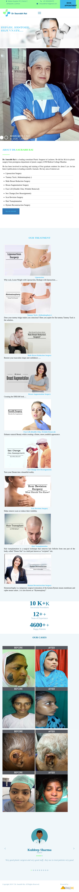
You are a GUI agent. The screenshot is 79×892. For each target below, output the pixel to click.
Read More (11, 211)
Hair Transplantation (39, 546)
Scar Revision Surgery (39, 508)
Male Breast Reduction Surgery (39, 355)
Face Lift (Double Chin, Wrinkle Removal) (39, 432)
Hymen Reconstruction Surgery (39, 585)
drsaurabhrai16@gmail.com (48, 3)
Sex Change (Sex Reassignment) (39, 470)
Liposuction (39, 277)
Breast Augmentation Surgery (39, 394)
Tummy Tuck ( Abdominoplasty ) (39, 315)
